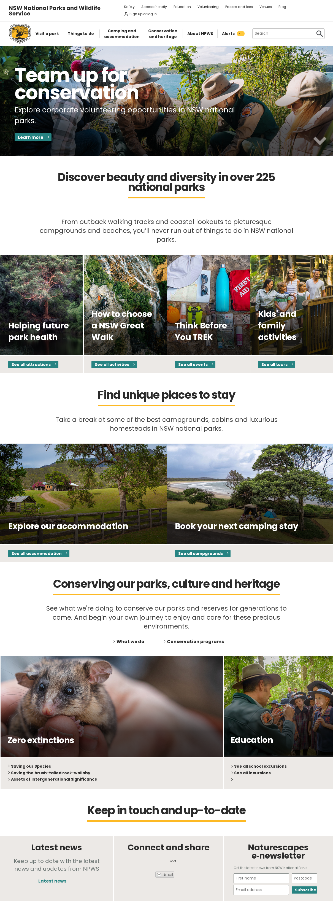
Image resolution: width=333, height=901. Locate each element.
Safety (129, 6)
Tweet (172, 861)
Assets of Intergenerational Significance (54, 779)
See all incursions (252, 773)
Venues (265, 6)
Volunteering (208, 6)
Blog (282, 6)
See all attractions (31, 364)
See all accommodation (37, 553)
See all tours (274, 364)
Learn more (30, 137)
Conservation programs (195, 641)
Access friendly (154, 6)
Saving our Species (31, 766)
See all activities (112, 364)
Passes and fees (239, 6)
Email (168, 874)
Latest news (52, 881)
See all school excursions (260, 766)
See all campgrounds (200, 553)
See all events (193, 364)
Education (182, 6)
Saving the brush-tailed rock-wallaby (50, 773)
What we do (130, 641)
